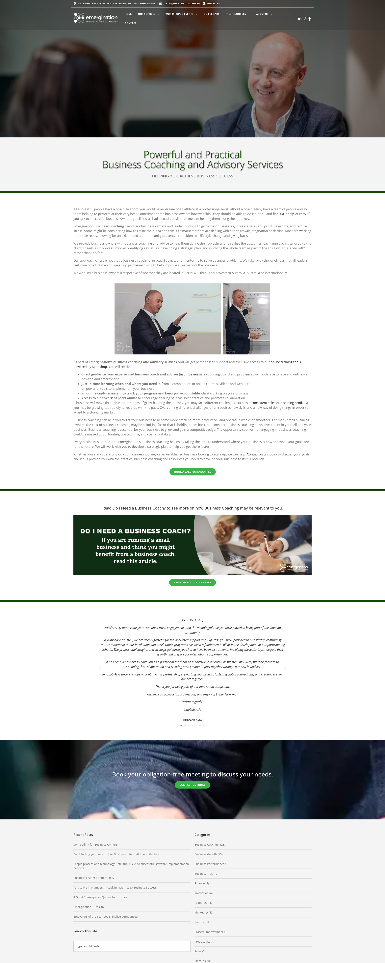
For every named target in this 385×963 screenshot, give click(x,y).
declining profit (291, 403)
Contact (130, 23)
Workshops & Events (182, 14)
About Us (264, 14)
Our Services (149, 14)
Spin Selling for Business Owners (95, 844)
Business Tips (203, 873)
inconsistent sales (262, 403)
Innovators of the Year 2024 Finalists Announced (105, 916)
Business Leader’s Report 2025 (93, 878)
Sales (197, 951)
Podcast (199, 922)
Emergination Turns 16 (88, 907)
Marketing (201, 912)
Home (128, 14)
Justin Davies (188, 374)
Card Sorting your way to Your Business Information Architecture (116, 854)
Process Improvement (208, 932)
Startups (200, 961)
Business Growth (205, 854)
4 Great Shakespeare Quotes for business (101, 897)
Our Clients (211, 14)
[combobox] (132, 946)
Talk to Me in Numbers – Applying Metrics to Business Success (115, 887)
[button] (100, 668)
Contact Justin (257, 454)
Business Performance (209, 864)
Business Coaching (206, 844)
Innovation (201, 893)
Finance (199, 883)
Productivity (202, 941)
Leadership (201, 903)
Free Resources (237, 14)
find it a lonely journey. (290, 214)
